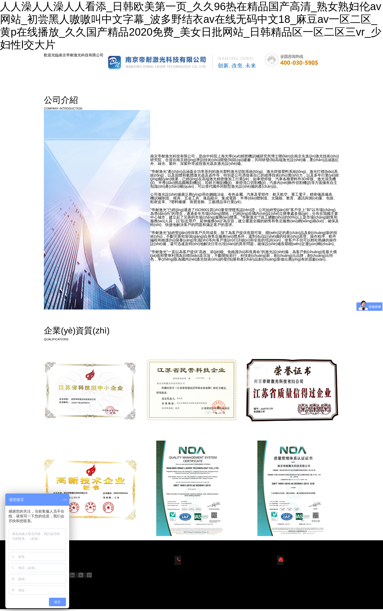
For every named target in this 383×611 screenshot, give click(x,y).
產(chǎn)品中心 (112, 78)
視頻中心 (279, 78)
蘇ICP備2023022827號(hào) (78, 587)
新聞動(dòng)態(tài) (202, 78)
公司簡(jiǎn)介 (155, 78)
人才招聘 (245, 78)
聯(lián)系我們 (318, 78)
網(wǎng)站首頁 (66, 78)
